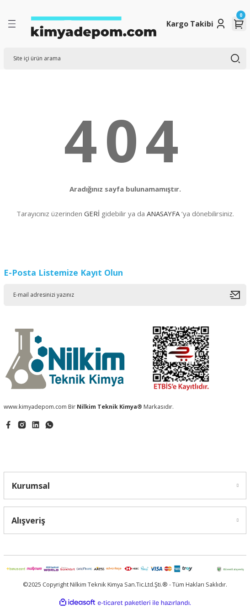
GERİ (92, 213)
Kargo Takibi (189, 24)
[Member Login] (220, 23)
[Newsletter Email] (125, 295)
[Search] (125, 58)
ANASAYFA (163, 213)
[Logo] (93, 23)
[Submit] (238, 295)
